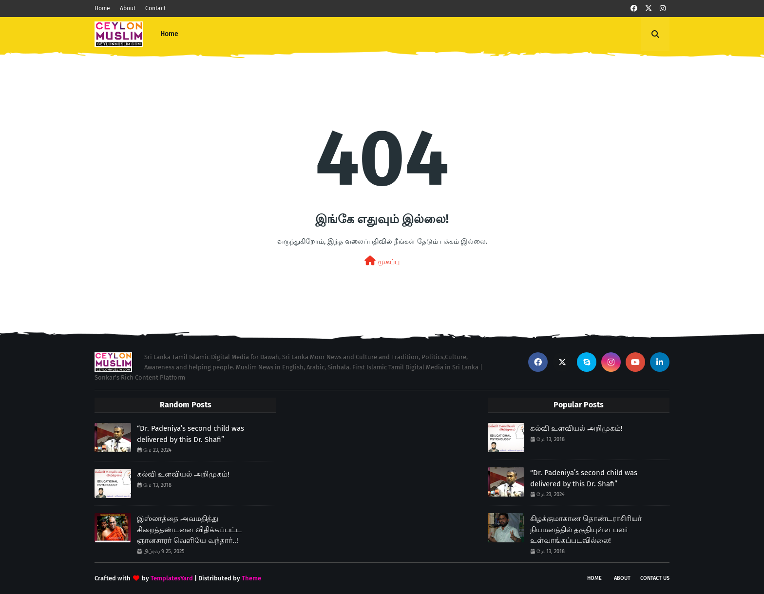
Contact (155, 8)
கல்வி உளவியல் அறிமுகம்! (183, 474)
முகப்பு (382, 261)
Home (102, 8)
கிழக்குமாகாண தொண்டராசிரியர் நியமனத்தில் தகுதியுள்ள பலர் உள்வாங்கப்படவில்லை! (586, 529)
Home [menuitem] (169, 34)
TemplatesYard (172, 578)
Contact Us (654, 578)
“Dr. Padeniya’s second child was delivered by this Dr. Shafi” (190, 434)
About (127, 8)
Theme (251, 578)
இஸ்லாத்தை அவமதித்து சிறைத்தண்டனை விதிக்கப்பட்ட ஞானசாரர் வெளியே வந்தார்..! (189, 529)
